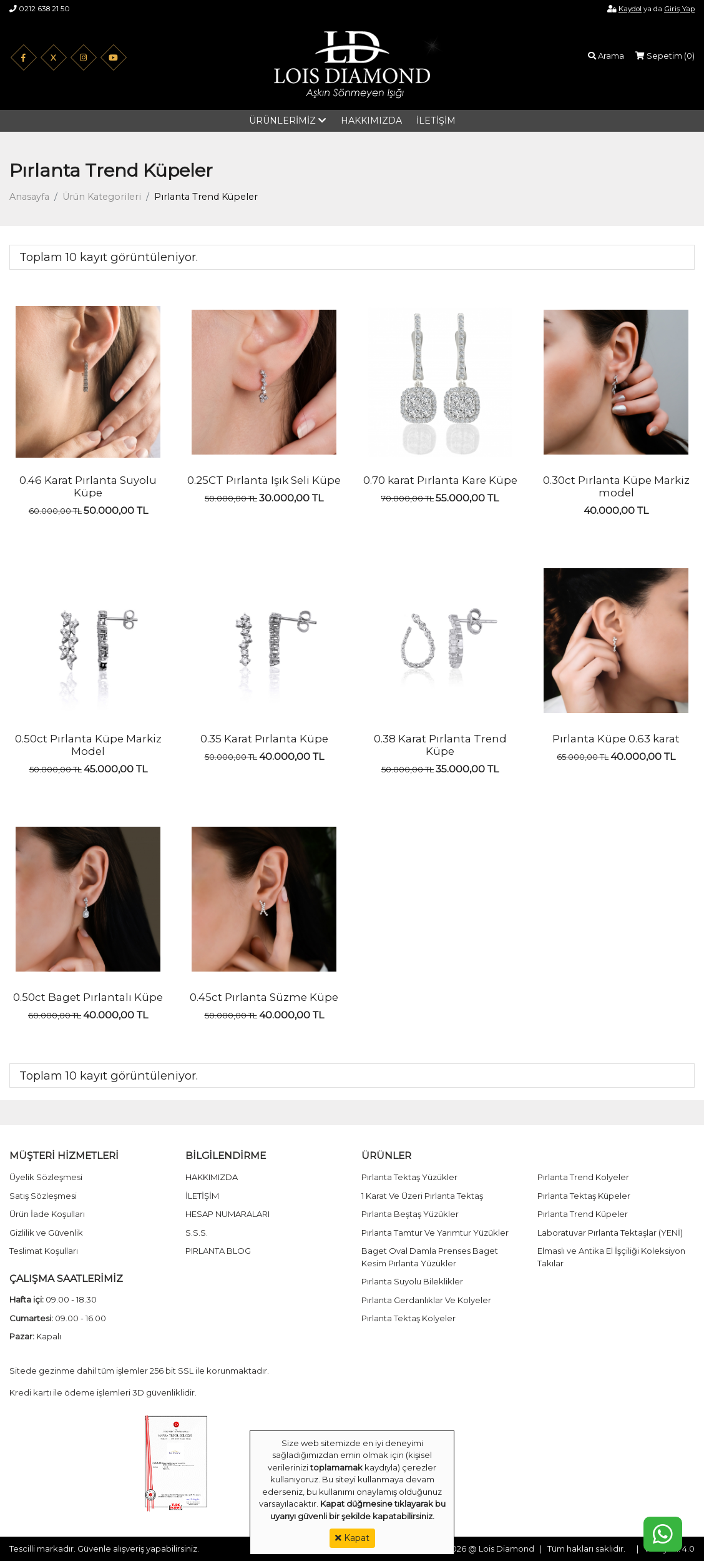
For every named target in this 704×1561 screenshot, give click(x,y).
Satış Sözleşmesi (43, 1196)
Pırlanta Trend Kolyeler (583, 1177)
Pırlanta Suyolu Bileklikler (412, 1281)
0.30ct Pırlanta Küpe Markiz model (616, 486)
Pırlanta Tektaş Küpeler (583, 1196)
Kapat (352, 1538)
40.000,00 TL (616, 510)
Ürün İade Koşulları (47, 1214)
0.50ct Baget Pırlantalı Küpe (88, 997)
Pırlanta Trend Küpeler (582, 1214)
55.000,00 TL (467, 498)
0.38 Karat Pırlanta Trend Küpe (440, 744)
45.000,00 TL (115, 769)
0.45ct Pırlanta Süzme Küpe (264, 997)
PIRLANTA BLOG (218, 1251)
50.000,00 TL (116, 510)
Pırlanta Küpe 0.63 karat (616, 738)
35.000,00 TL (467, 769)
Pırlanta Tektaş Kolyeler (408, 1318)
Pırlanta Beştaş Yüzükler (410, 1214)
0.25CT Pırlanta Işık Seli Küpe (264, 480)
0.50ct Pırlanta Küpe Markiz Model (88, 744)
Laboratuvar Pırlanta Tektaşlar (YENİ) (610, 1233)
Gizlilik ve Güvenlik (46, 1233)
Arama (606, 56)
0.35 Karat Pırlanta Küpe (264, 738)
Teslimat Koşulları (43, 1251)
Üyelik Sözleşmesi (45, 1177)
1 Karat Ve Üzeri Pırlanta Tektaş (422, 1196)
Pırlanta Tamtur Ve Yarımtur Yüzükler (435, 1233)
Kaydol (630, 8)
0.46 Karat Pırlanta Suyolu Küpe (88, 486)
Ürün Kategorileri (101, 196)
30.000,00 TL (291, 498)
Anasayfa (29, 196)
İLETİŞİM (436, 120)
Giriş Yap (679, 8)
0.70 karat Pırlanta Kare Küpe (440, 480)
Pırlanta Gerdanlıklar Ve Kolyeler (426, 1300)
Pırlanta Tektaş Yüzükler (409, 1177)
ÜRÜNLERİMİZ (282, 120)
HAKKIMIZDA (371, 120)
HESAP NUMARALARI (227, 1214)
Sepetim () (665, 56)
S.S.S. (196, 1233)
